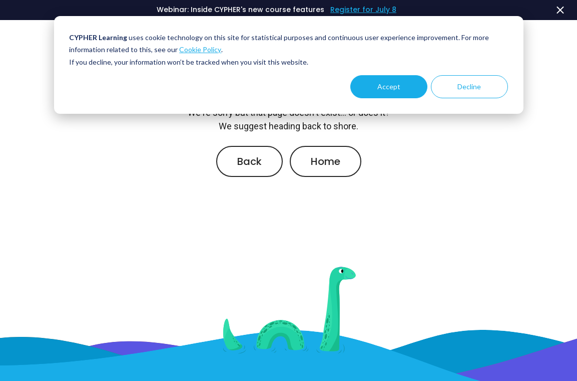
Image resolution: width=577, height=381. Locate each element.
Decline (469, 86)
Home (325, 161)
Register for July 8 (363, 10)
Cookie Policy (200, 49)
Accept (388, 86)
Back (249, 161)
